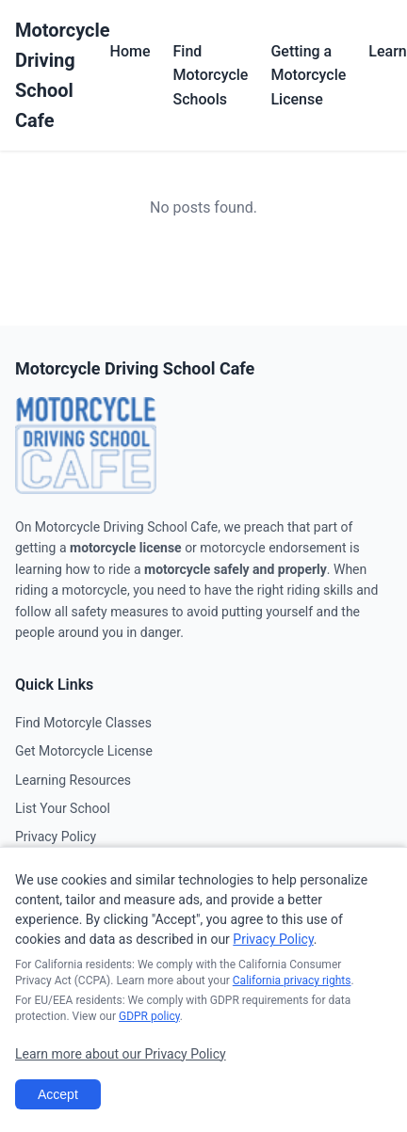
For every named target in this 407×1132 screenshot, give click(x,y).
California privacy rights (292, 980)
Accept (58, 1094)
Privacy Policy (55, 836)
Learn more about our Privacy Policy (120, 1053)
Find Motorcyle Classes (83, 722)
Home (130, 51)
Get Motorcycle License (84, 750)
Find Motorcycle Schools (211, 75)
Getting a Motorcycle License (308, 75)
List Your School (62, 808)
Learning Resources (73, 780)
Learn (387, 51)
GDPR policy (149, 1016)
